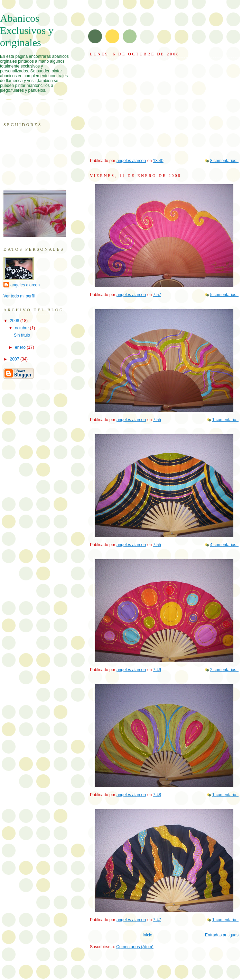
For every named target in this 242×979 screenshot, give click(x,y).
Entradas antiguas (222, 935)
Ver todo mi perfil (19, 296)
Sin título (22, 335)
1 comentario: (225, 419)
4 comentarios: (224, 544)
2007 (15, 359)
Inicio (147, 935)
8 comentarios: (224, 160)
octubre (22, 328)
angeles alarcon (25, 285)
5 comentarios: (224, 294)
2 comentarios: (224, 669)
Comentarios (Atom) (134, 946)
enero (21, 347)
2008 (15, 320)
